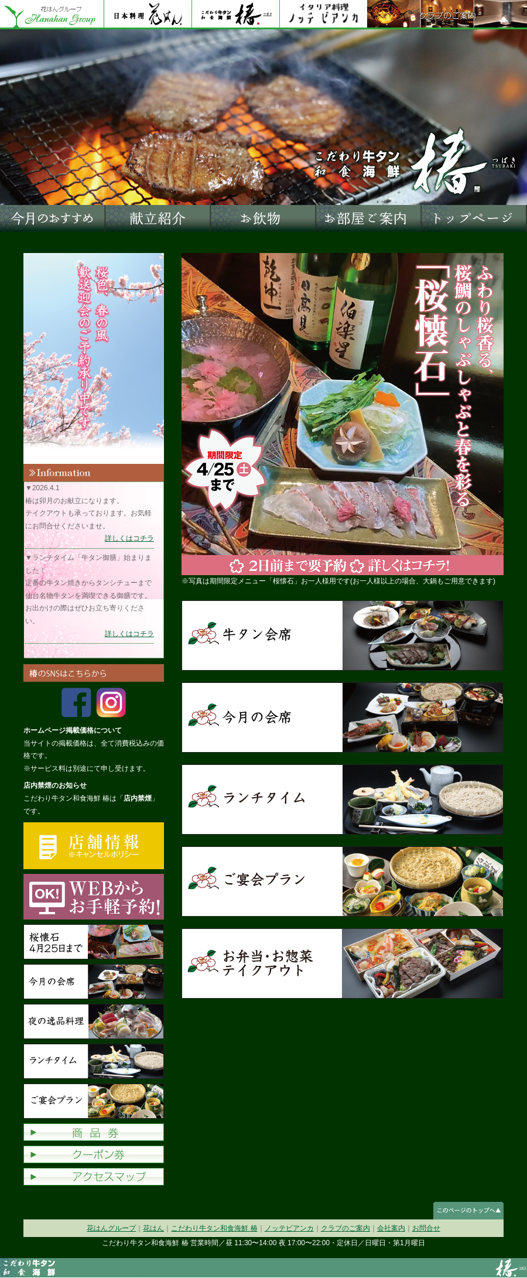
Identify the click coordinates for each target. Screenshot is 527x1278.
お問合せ (426, 1228)
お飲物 (263, 218)
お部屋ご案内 (369, 218)
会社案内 (391, 1228)
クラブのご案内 (447, 14)
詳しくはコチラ (129, 538)
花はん (147, 14)
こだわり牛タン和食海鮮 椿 (214, 1228)
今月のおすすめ (52, 218)
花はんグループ (52, 14)
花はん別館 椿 (235, 14)
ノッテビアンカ (323, 14)
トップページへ (474, 218)
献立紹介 (158, 218)
